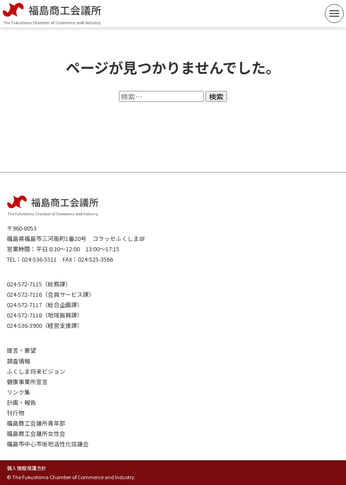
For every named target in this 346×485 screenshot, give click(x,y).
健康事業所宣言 (27, 381)
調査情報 (18, 361)
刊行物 (15, 412)
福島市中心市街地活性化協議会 (48, 444)
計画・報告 (21, 402)
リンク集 (18, 392)
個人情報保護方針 (26, 467)
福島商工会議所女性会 (36, 433)
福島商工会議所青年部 (36, 423)
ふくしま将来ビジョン (36, 371)
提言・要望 (21, 350)
